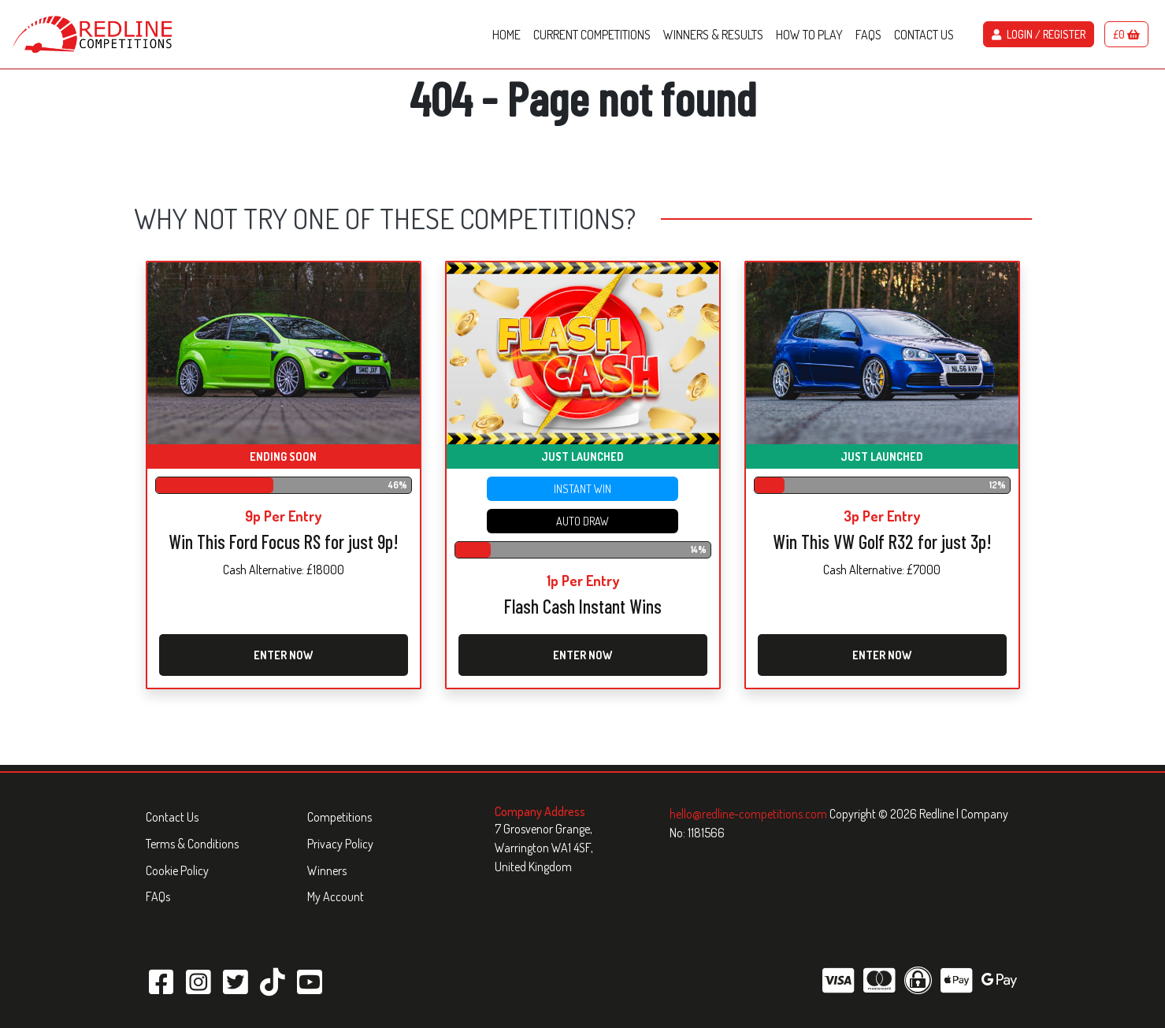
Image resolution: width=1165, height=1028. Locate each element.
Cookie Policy (177, 870)
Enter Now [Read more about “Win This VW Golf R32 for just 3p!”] (881, 655)
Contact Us (172, 817)
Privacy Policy (340, 844)
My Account (335, 896)
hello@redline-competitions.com (749, 814)
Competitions (339, 817)
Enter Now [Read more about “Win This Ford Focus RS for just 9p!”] (283, 655)
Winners (327, 870)
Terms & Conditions (192, 844)
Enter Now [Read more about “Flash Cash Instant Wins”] (582, 655)
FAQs (158, 896)
